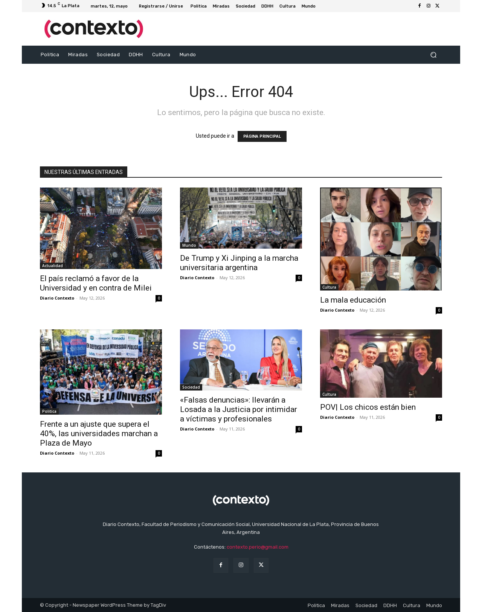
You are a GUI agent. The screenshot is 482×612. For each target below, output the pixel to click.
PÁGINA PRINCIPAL (262, 136)
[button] (433, 55)
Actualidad (52, 265)
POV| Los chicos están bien (368, 407)
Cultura (329, 287)
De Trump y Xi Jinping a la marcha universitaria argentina (239, 263)
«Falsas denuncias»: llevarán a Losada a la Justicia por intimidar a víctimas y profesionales (238, 409)
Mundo (189, 245)
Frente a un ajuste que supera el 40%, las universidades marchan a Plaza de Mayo (99, 433)
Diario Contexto (57, 298)
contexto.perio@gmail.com (257, 547)
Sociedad (191, 387)
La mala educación (353, 299)
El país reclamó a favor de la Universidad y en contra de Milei (96, 283)
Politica (49, 411)
